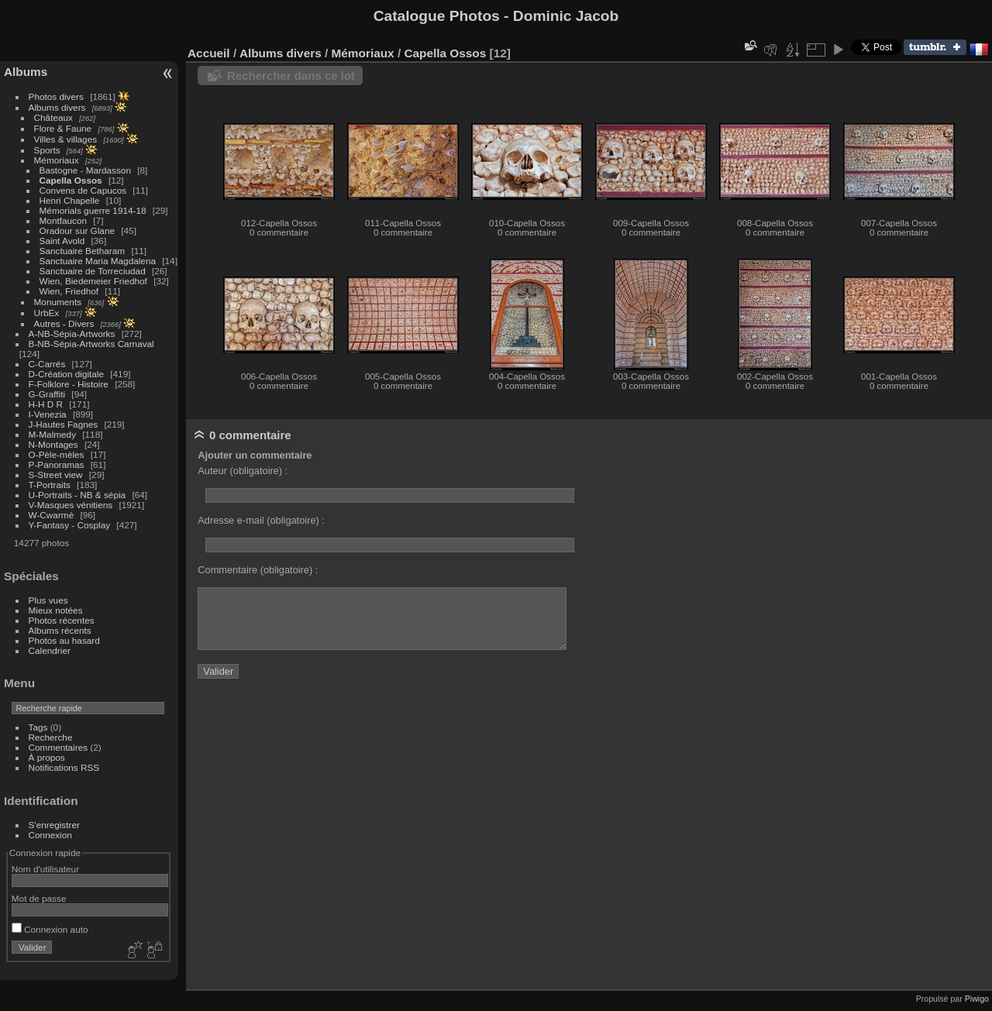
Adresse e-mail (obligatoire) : (261, 520)
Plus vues (48, 600)
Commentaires (58, 747)
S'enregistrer (54, 825)
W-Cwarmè (51, 515)
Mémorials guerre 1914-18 (93, 210)
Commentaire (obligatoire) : (258, 570)
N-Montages (53, 444)
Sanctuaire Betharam (83, 251)
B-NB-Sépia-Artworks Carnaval (91, 344)
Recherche (51, 737)
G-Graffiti (47, 394)
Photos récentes (62, 620)
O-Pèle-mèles (56, 454)
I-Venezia (48, 414)
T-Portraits (50, 485)
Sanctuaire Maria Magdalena (98, 261)
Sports (47, 150)
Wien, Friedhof (69, 291)
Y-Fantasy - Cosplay (70, 525)
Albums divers (57, 107)
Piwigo (977, 998)
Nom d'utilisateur (45, 869)
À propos (47, 757)
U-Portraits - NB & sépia (77, 495)
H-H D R (46, 404)
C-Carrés (47, 364)
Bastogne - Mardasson (85, 170)
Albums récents (60, 630)
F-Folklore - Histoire (68, 384)
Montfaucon (63, 220)
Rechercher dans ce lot (291, 75)
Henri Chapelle (70, 200)
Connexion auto (50, 929)
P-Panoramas (56, 464)
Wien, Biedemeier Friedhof (93, 281)
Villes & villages (66, 139)
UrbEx (47, 313)
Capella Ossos (71, 180)
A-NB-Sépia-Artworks (72, 333)
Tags (38, 727)
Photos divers (56, 96)
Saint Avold (62, 241)
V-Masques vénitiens (71, 505)
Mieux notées (56, 610)
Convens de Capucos (83, 190)
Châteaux (53, 117)
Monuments (57, 302)
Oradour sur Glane (77, 230)
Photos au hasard (64, 640)
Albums (25, 71)
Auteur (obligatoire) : (243, 470)
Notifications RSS (64, 767)
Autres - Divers (64, 323)
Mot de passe (39, 898)
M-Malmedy (52, 434)
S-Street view (56, 474)
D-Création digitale (66, 374)
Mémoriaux (56, 160)
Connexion (50, 835)
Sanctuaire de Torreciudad (93, 271)
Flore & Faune (63, 128)
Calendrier (50, 650)
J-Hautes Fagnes (63, 424)
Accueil (209, 53)
